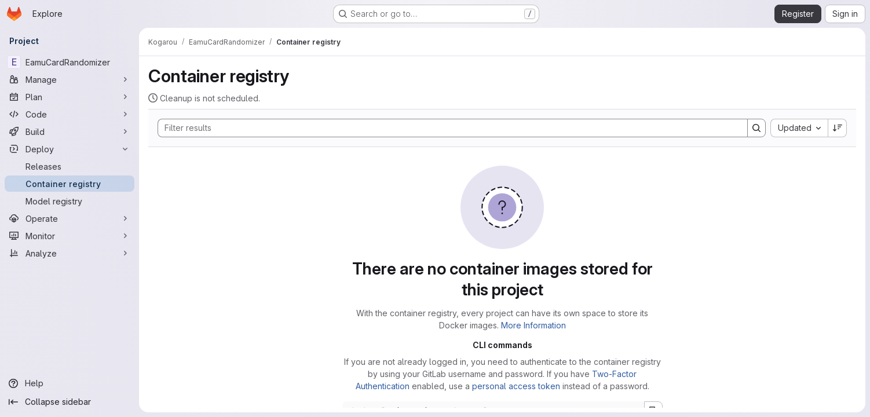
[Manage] (69, 79)
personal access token (516, 386)
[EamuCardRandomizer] (69, 62)
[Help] (69, 383)
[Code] (69, 114)
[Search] (447, 128)
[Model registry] (69, 201)
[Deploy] (69, 149)
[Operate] (69, 218)
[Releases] (69, 166)
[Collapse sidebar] (69, 402)
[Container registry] (69, 183)
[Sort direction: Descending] (837, 128)
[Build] (69, 131)
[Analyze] (69, 253)
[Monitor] (69, 236)
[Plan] (69, 97)
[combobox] (799, 128)
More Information (533, 325)
